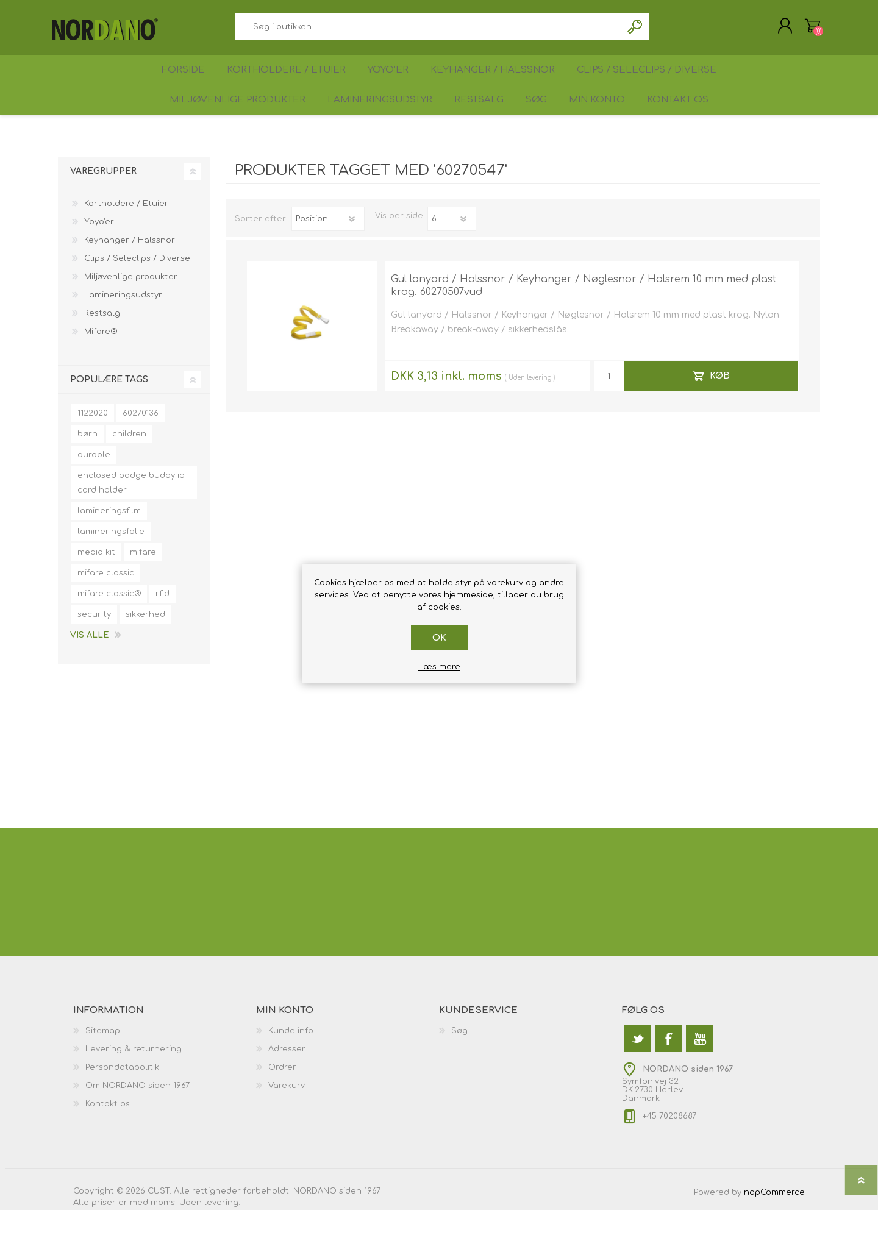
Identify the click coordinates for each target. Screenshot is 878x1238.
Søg (635, 30)
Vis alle (89, 663)
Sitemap (102, 1059)
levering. (222, 1230)
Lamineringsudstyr (368, 122)
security (94, 642)
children (129, 462)
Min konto (601, 122)
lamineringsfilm (109, 539)
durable (93, 482)
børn (87, 462)
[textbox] (428, 30)
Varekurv (806, 29)
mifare (143, 580)
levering (539, 405)
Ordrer (282, 1095)
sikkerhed (145, 642)
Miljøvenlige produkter (224, 122)
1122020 (92, 441)
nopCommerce (774, 1220)
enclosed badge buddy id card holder (131, 510)
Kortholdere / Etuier (285, 83)
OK (439, 637)
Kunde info (290, 1059)
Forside (179, 83)
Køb (720, 403)
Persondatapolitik (122, 1095)
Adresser (286, 1077)
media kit (96, 580)
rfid (162, 621)
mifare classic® (109, 621)
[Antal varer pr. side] (451, 247)
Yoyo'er (391, 83)
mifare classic (105, 601)
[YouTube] (699, 1066)
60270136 (141, 441)
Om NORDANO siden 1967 (137, 1113)
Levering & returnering (133, 1077)
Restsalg (470, 122)
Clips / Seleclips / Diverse (653, 83)
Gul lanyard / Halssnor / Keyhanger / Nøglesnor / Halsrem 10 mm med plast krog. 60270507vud (583, 314)
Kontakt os (688, 122)
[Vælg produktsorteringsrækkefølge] (328, 247)
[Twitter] (637, 1066)
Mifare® (100, 359)
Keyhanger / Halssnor (499, 83)
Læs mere (439, 667)
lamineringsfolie (111, 559)
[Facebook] (668, 1066)
